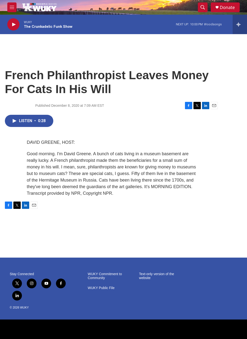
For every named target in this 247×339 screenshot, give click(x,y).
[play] (13, 24)
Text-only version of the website (156, 276)
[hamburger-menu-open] (12, 7)
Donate (227, 7)
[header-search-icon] (203, 7)
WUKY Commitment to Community (105, 276)
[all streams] (240, 24)
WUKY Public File (101, 288)
